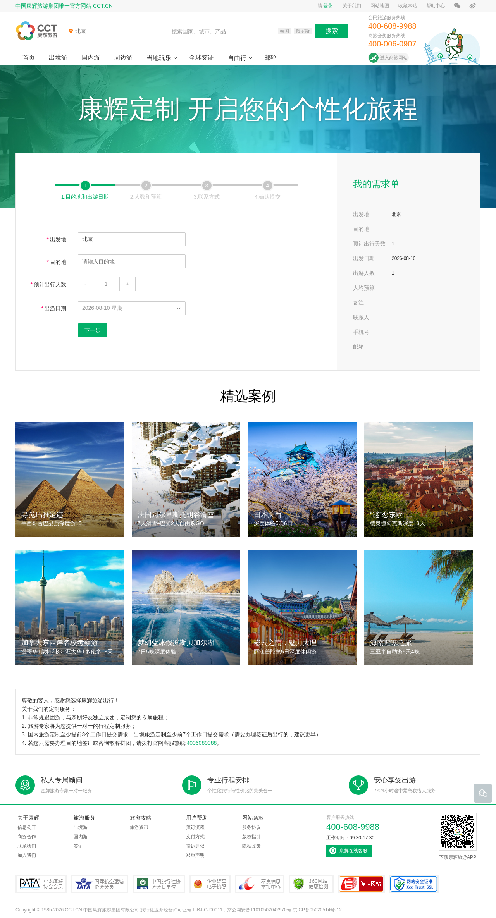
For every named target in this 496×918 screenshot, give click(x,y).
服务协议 (251, 827)
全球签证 (201, 57)
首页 (28, 57)
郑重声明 (195, 855)
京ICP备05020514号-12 (317, 910)
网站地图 (379, 6)
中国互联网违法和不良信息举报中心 (259, 884)
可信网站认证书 (361, 884)
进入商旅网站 (394, 57)
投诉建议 (195, 846)
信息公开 (26, 827)
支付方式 (195, 836)
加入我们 (26, 855)
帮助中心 (435, 6)
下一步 (92, 330)
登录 (327, 6)
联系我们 (26, 846)
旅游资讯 (139, 827)
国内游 (90, 57)
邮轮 (270, 57)
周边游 (123, 57)
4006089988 (201, 743)
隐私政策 (251, 846)
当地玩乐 (158, 58)
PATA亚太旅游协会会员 (41, 884)
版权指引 (251, 836)
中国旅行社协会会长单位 (159, 884)
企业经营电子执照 (210, 884)
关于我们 (352, 6)
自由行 (237, 58)
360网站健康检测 (311, 884)
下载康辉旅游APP (458, 836)
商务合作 (26, 836)
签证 (78, 846)
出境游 (58, 57)
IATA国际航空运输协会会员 (99, 884)
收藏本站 (407, 6)
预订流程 (195, 827)
